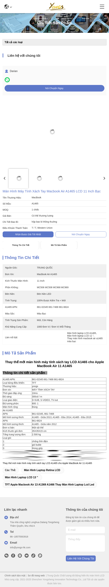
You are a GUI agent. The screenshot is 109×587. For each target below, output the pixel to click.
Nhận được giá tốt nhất (28, 234)
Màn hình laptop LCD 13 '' (21, 477)
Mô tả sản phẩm (59, 245)
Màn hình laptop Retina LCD (42, 470)
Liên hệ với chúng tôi (80, 558)
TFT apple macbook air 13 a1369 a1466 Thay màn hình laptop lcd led (49, 484)
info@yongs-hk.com (20, 547)
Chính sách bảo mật (15, 575)
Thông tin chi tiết (20, 245)
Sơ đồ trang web (36, 575)
